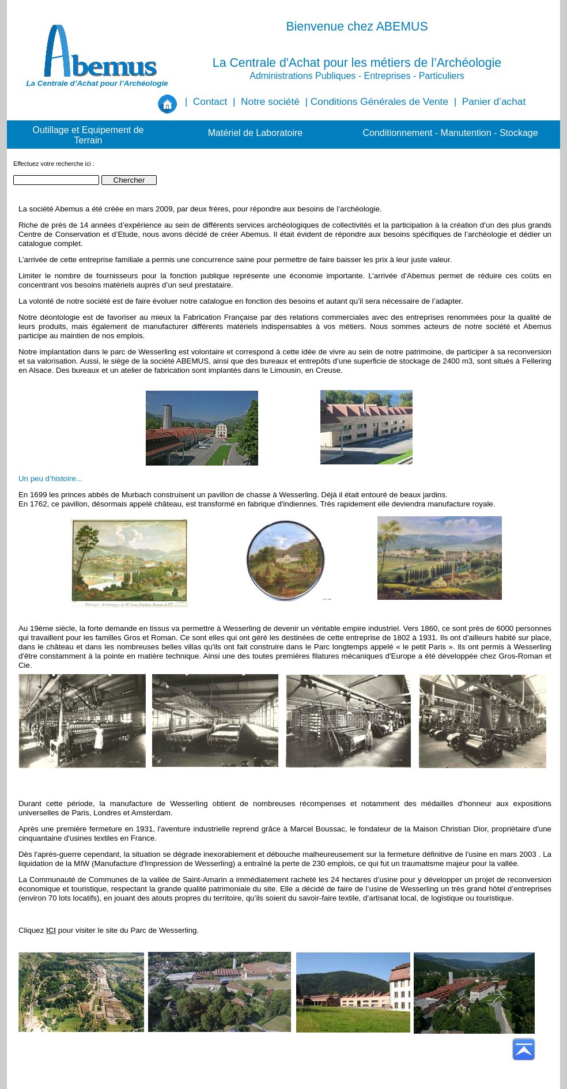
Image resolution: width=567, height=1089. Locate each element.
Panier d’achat (494, 101)
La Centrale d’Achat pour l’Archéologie (97, 83)
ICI (51, 930)
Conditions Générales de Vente (379, 101)
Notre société (270, 101)
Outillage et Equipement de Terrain (87, 135)
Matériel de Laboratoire (255, 133)
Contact (210, 101)
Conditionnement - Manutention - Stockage (450, 133)
